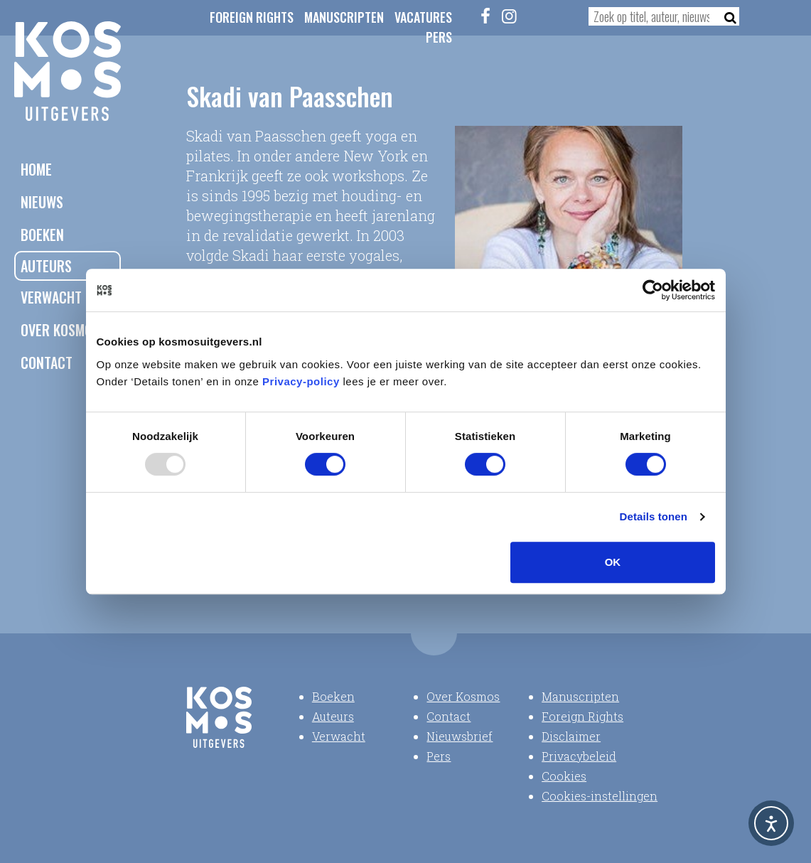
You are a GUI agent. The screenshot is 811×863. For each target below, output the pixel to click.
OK (613, 562)
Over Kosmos (60, 330)
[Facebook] (485, 15)
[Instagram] (510, 15)
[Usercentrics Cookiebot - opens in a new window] (653, 290)
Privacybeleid (579, 756)
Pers (439, 37)
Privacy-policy (301, 381)
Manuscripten (344, 17)
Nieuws (42, 202)
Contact (46, 362)
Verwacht (51, 297)
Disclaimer (571, 736)
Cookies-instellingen (599, 795)
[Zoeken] (725, 16)
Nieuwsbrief (459, 736)
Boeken (42, 234)
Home (36, 169)
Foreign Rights (252, 17)
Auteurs (46, 266)
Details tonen (653, 516)
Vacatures (423, 17)
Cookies (564, 775)
